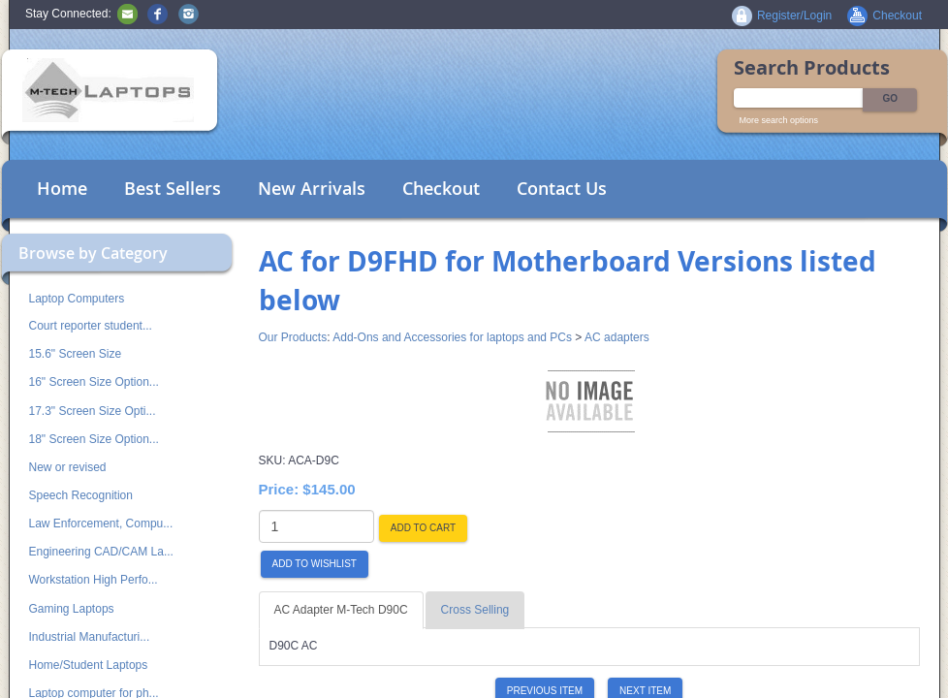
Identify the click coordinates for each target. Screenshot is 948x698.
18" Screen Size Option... (94, 439)
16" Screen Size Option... (94, 382)
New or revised (68, 467)
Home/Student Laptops (88, 665)
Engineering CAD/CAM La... (101, 551)
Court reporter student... (90, 326)
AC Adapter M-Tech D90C (341, 610)
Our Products (293, 337)
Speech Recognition (81, 495)
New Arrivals (311, 188)
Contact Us (562, 188)
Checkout (441, 188)
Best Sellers (172, 188)
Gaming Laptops (71, 609)
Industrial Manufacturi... (89, 637)
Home (62, 188)
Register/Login (794, 15)
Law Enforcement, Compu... (101, 523)
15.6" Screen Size (75, 354)
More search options (779, 120)
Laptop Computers (77, 298)
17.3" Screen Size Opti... (92, 411)
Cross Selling (475, 610)
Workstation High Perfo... (93, 580)
